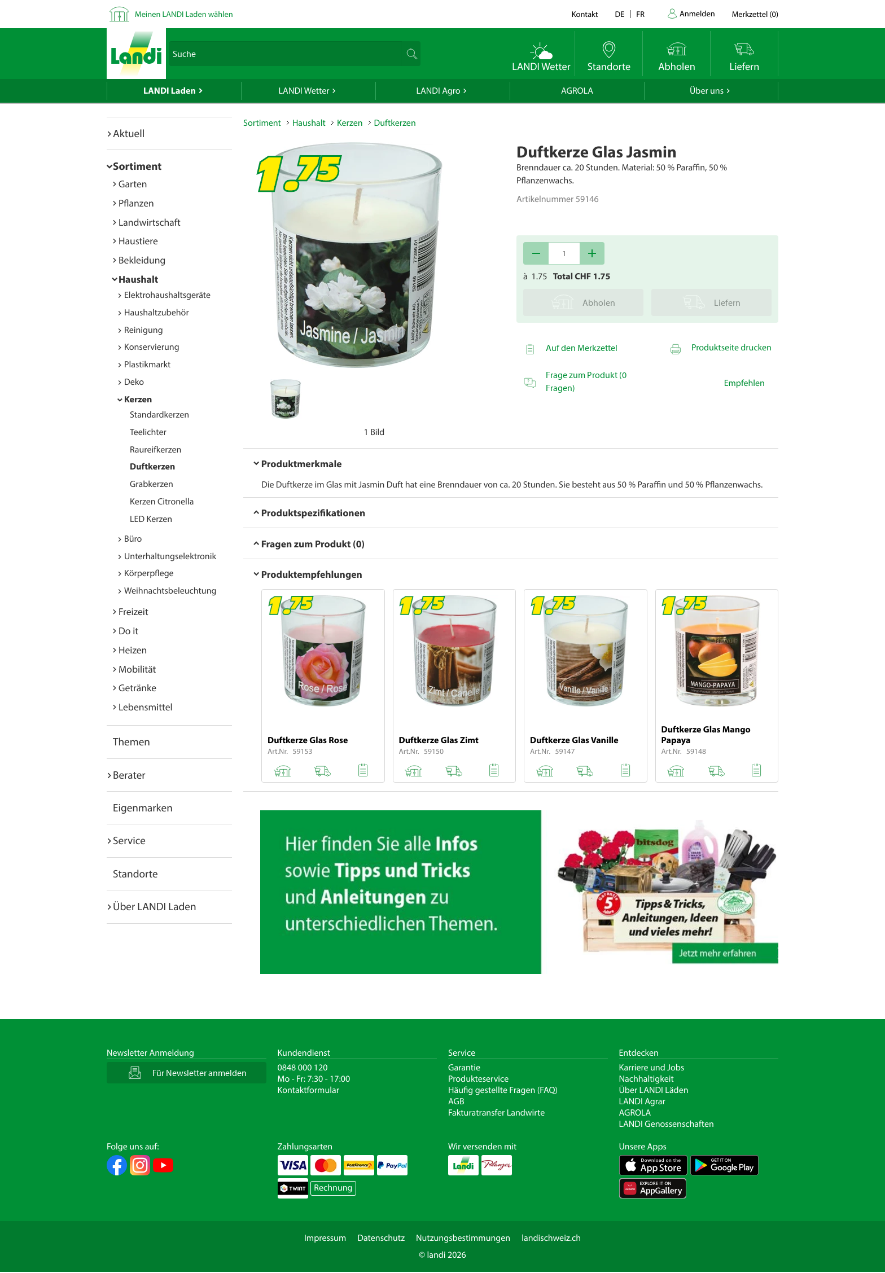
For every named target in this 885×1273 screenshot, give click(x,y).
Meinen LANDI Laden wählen (184, 13)
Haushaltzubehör (156, 312)
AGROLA (577, 90)
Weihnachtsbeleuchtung (170, 590)
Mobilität (137, 668)
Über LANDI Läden (654, 1090)
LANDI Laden (169, 90)
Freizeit (133, 611)
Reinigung (143, 330)
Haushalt (138, 279)
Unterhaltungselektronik (170, 556)
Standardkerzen (159, 414)
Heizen (133, 649)
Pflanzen (136, 202)
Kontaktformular (309, 1090)
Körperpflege (149, 573)
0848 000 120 (303, 1067)
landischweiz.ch (551, 1238)
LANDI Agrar (642, 1101)
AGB (456, 1101)
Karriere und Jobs (652, 1067)
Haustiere (138, 240)
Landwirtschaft (150, 222)
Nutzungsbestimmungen (463, 1238)
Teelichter (148, 432)
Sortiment (137, 166)
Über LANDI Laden (154, 906)
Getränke (137, 687)
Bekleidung (142, 259)
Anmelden (697, 13)
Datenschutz (381, 1238)
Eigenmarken (143, 807)
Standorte (135, 873)
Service (129, 840)
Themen (131, 741)
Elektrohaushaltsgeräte (167, 295)
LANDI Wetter (304, 90)
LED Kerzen (151, 519)
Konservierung (151, 347)
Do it (128, 630)
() (755, 13)
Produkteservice (478, 1079)
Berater (129, 775)
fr (640, 13)
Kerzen (138, 399)
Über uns (707, 90)
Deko (134, 382)
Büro (133, 539)
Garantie (464, 1067)
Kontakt (585, 13)
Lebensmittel (146, 706)
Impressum (325, 1238)
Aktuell (128, 133)
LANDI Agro (438, 90)
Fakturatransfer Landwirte (496, 1112)
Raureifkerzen (155, 449)
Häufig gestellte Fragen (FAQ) (503, 1090)
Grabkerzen (151, 484)
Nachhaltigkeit (646, 1079)
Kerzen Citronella (162, 501)
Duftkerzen (152, 466)
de (620, 13)
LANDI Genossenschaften (666, 1124)
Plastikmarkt (147, 364)
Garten (133, 183)
